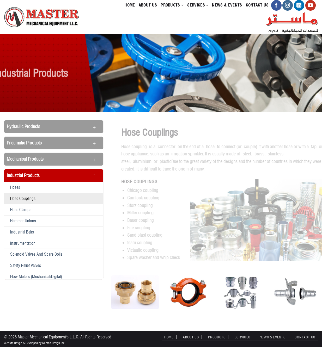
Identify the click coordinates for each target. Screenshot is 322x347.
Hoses (15, 187)
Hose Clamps (20, 209)
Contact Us (257, 5)
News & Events (227, 5)
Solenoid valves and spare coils (36, 254)
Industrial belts (22, 232)
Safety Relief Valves (25, 265)
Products (172, 5)
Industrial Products (23, 175)
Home (129, 5)
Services (197, 5)
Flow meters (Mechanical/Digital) (36, 276)
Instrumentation (22, 243)
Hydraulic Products (23, 126)
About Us (148, 5)
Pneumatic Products (24, 143)
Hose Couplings (22, 198)
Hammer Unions (23, 220)
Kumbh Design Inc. (53, 343)
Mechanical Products (25, 159)
